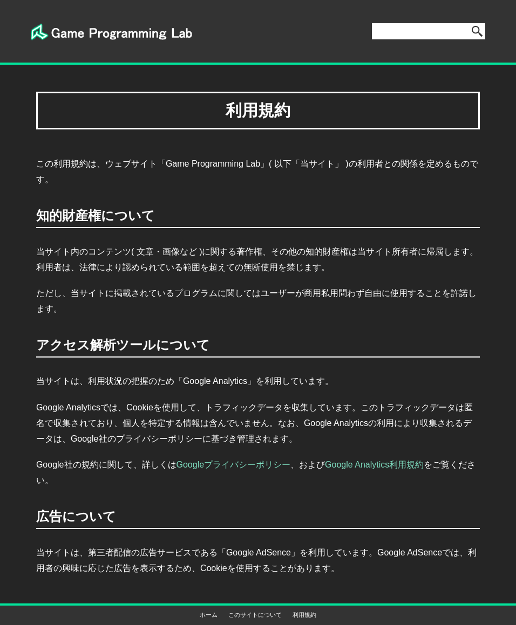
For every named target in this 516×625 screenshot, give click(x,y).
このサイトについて (255, 615)
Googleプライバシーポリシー (233, 464)
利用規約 (304, 615)
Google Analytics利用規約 (374, 464)
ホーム (209, 615)
